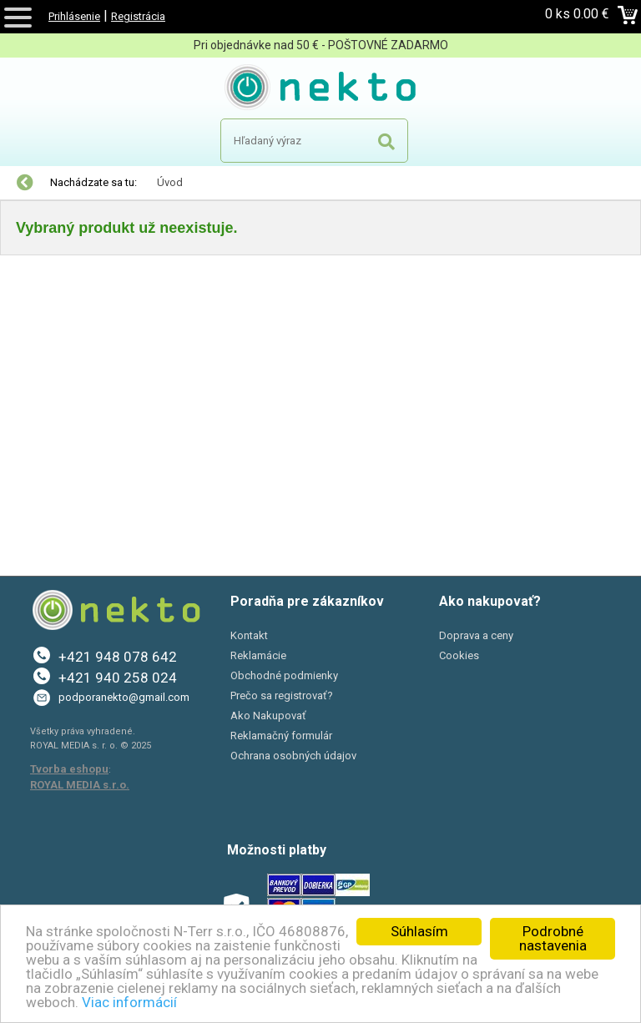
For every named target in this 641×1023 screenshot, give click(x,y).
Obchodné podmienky (284, 675)
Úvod (170, 182)
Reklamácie (258, 655)
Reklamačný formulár (281, 735)
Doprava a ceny (476, 635)
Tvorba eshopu (69, 769)
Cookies (459, 655)
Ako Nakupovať (268, 715)
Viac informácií (129, 1002)
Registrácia (138, 16)
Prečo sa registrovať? (281, 695)
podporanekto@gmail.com (123, 697)
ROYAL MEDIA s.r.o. (79, 785)
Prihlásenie (74, 16)
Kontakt (249, 635)
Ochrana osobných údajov (293, 755)
